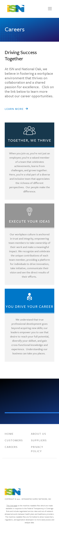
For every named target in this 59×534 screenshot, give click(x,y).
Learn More (14, 109)
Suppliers (39, 440)
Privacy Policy (37, 449)
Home (9, 434)
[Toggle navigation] (50, 8)
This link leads (11, 505)
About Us (38, 434)
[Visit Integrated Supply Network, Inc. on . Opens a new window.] (11, 468)
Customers (14, 440)
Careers (11, 447)
